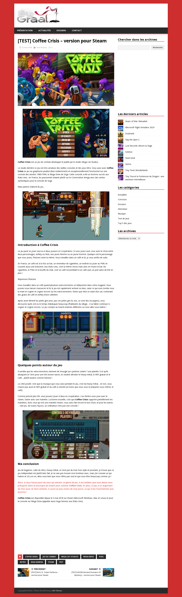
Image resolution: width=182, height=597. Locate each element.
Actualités (44, 30)
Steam (51, 562)
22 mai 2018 (27, 47)
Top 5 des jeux (125, 223)
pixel (101, 556)
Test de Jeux (41, 47)
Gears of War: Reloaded (136, 121)
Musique (122, 213)
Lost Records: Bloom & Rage (138, 145)
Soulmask (129, 133)
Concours (122, 199)
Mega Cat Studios (69, 556)
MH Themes (57, 590)
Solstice (128, 151)
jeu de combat (49, 556)
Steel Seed (130, 158)
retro (23, 562)
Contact (77, 30)
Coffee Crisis (31, 556)
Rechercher (158, 47)
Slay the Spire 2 (132, 139)
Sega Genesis (37, 562)
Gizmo (128, 164)
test (61, 562)
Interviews (122, 209)
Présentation (25, 30)
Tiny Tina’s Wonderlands (136, 170)
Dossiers (61, 30)
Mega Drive (88, 556)
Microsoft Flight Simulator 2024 (139, 127)
